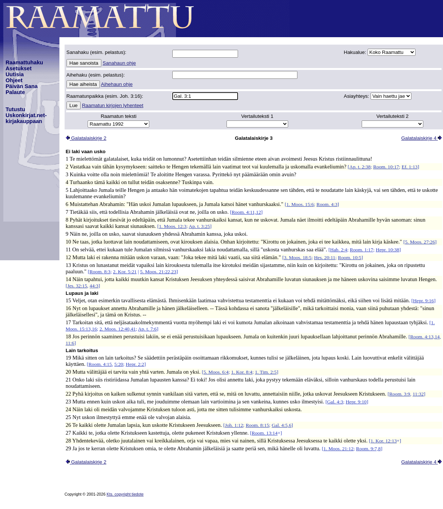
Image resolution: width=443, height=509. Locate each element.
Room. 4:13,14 (425, 336)
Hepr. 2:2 (135, 364)
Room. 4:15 (100, 364)
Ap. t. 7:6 (147, 329)
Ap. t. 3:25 (199, 226)
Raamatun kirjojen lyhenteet (112, 105)
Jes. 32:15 (77, 286)
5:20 (118, 364)
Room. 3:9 (399, 394)
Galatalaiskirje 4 (421, 138)
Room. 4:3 (326, 204)
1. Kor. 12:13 (384, 441)
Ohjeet (14, 80)
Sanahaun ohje (119, 63)
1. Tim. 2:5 (266, 372)
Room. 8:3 (99, 271)
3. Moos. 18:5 (298, 257)
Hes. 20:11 (324, 257)
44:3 (93, 286)
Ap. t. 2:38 (360, 167)
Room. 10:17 (386, 167)
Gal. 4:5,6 (281, 425)
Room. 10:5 (349, 257)
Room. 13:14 (265, 433)
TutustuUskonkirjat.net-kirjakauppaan (26, 115)
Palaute (15, 92)
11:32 (418, 394)
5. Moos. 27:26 (420, 242)
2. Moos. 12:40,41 (118, 329)
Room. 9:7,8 (368, 448)
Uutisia (15, 74)
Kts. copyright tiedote (125, 494)
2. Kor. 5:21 (125, 271)
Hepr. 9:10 (356, 402)
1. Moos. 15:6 (300, 204)
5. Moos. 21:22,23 (158, 271)
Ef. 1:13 (410, 167)
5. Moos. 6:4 (215, 372)
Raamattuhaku (24, 62)
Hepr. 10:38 (387, 249)
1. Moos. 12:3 (172, 226)
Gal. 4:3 (335, 402)
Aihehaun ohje (117, 84)
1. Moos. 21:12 (338, 448)
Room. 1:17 (361, 249)
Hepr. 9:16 (423, 300)
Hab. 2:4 (338, 249)
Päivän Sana (22, 86)
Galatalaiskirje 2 (86, 138)
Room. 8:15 (257, 425)
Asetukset (19, 68)
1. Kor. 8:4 (241, 372)
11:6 (70, 343)
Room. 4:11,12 (246, 212)
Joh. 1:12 (234, 425)
